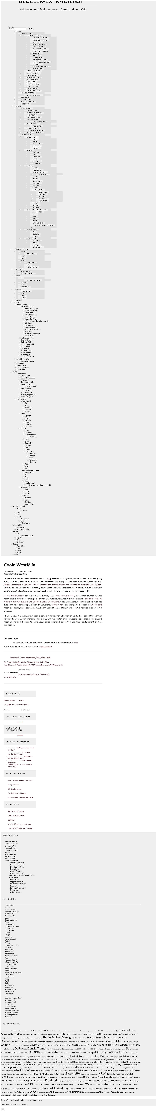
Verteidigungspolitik (35, 130)
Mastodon (25, 97)
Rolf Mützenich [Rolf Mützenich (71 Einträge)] (18, 1081)
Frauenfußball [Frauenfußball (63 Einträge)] (10, 1056)
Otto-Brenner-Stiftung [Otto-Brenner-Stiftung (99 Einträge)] (20, 1077)
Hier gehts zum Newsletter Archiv (16, 705)
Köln (23, 258)
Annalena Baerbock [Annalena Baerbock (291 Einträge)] (10, 1034)
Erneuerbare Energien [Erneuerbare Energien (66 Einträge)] (116, 1049)
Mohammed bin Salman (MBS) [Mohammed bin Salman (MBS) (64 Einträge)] (8, 1074)
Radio (23, 285)
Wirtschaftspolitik (34, 132)
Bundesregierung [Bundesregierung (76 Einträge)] (58, 1041)
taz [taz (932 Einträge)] (107, 1084)
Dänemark (43, 192)
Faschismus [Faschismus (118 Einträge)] (23, 1053)
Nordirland (43, 174)
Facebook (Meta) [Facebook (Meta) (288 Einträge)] (9, 1052)
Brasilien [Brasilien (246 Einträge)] (23, 1041)
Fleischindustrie (39, 121)
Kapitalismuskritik (11, 956)
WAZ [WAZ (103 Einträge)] (29, 1092)
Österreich (37, 181)
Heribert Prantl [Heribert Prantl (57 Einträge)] (52, 1062)
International (26, 135)
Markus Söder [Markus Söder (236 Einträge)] (51, 1070)
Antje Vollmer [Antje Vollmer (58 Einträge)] (49, 1034)
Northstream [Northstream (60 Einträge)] (95, 1074)
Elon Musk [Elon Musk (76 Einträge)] (74, 1049)
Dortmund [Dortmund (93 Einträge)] (53, 1049)
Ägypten (36, 152)
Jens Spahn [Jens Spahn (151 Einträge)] (78, 1065)
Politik (18, 106)
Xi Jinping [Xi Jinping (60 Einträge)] (20, 1095)
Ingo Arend (31, 82)
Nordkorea (37, 143)
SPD (17, 665)
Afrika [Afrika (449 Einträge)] (46, 1030)
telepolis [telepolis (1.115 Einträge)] (115, 1084)
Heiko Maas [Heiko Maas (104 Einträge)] (16, 1062)
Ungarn (36, 207)
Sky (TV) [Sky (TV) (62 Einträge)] (137, 1081)
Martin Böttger (33, 84)
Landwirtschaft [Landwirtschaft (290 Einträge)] (23, 1070)
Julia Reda (36, 55)
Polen (35, 168)
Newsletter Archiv (34, 95)
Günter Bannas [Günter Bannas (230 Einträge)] (118, 1059)
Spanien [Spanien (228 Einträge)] (24, 1084)
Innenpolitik (31, 115)
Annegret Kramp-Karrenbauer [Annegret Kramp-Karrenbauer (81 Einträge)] (28, 1034)
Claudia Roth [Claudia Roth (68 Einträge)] (26, 1045)
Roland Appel (32, 88)
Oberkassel (31, 254)
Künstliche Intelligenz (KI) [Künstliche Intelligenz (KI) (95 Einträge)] (8, 1070)
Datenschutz (26, 99)
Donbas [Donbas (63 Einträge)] (47, 1049)
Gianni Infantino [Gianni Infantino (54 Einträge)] (42, 1059)
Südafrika (36, 161)
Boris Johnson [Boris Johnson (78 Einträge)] (114, 1038)
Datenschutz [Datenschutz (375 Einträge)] (65, 1044)
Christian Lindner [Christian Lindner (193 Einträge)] (16, 1045)
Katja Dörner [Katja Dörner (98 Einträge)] (53, 1068)
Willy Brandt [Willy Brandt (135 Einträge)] (53, 1092)
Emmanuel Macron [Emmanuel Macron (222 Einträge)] (85, 1048)
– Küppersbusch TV (16, 882)
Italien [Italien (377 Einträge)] (30, 1064)
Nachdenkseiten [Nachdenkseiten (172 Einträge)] (26, 1074)
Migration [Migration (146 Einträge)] (136, 1070)
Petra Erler (37, 64)
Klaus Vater (37, 58)
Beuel (23, 251)
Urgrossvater (57, 605)
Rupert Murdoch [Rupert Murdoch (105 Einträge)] (39, 1081)
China (35, 139)
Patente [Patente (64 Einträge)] (55, 1077)
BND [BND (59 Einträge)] (102, 1038)
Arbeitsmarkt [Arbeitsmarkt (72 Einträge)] (56, 1034)
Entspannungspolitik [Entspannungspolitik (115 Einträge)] (100, 1049)
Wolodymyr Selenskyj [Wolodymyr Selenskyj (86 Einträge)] (129, 1092)
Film (22, 293)
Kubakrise (38, 662)
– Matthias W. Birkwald (17, 884)
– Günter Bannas (15, 871)
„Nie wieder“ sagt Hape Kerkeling (20, 828)
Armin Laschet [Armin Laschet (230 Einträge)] (90, 1034)
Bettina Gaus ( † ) (33, 73)
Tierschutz (37, 126)
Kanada (36, 234)
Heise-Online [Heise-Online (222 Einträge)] (25, 1062)
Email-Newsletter (27, 93)
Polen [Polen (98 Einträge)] (72, 1077)
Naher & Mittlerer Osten (36, 210)
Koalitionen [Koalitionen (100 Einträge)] (92, 1068)
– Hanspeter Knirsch (16, 873)
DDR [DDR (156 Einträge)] (74, 1045)
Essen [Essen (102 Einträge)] (123, 1049)
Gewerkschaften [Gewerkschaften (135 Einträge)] (32, 1060)
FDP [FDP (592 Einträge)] (36, 1052)
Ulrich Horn (37, 69)
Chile (35, 243)
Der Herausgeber (27, 102)
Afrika (29, 150)
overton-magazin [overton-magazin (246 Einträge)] (35, 1077)
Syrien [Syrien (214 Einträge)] (82, 1084)
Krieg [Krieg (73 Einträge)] (124, 1068)
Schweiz (36, 185)
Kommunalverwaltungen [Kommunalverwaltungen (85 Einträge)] (108, 1068)
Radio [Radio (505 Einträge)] (86, 1076)
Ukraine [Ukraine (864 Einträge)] (46, 1088)
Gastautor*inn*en (34, 35)
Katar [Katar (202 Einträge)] (46, 1067)
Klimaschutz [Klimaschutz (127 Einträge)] (70, 1068)
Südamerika (31, 238)
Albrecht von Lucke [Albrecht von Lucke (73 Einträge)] (56, 1031)
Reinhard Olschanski (41, 66)
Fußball (19, 300)
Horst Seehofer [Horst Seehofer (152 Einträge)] (61, 1062)
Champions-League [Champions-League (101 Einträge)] (129, 1041)
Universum (9, 1004)
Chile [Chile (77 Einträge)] (136, 1041)
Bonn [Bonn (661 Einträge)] (107, 1037)
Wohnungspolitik (11, 1015)
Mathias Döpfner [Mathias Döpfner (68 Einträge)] (69, 1070)
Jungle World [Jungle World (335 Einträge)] (12, 1067)
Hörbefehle (25, 271)
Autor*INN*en (26, 33)
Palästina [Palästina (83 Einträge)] (50, 1077)
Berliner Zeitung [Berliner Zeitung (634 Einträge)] (61, 1037)
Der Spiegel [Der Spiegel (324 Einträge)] (82, 1045)
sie (48, 579)
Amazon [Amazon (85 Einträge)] (82, 1031)
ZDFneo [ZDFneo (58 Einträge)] (30, 1095)
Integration (9, 952)
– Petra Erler (13, 886)
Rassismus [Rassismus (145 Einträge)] (93, 1077)
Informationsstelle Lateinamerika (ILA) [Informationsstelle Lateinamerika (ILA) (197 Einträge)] (114, 1062)
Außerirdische (10, 916)
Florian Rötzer (17, 662)
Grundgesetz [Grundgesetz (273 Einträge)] (106, 1059)
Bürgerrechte (10, 924)
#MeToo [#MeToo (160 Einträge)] (13, 1031)
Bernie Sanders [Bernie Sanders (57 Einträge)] (83, 1038)
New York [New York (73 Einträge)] (83, 1074)
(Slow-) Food (25, 291)
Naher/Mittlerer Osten (13, 973)
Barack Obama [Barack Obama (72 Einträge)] (23, 1038)
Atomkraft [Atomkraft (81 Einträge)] (110, 1034)
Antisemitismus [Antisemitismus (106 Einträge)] (41, 1034)
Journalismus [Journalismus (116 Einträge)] (105, 1065)
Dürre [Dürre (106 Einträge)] (64, 1049)
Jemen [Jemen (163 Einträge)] (71, 1065)
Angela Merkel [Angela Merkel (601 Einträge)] (121, 1030)
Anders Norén (15, 1104)
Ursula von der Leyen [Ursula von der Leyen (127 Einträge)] (102, 1089)
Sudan (35, 159)
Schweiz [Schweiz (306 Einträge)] (115, 1080)
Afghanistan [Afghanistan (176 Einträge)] (37, 1031)
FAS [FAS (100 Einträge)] (18, 1053)
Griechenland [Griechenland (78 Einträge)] (59, 1060)
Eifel (28, 265)
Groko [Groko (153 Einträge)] (66, 1060)
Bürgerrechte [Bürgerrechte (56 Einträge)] (113, 1041)
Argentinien (37, 247)
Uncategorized (10, 1002)
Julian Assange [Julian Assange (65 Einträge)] (113, 1065)
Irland (35, 177)
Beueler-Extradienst (14, 1100)
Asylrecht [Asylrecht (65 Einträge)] (105, 1034)
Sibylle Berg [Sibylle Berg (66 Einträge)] (122, 1081)
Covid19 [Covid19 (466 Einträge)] (34, 1044)
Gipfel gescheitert (11, 674)
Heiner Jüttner (32, 80)
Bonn (23, 256)
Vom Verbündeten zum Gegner (19, 824)
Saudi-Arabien (38, 223)
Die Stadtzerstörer (15, 789)
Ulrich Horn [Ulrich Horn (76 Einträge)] (72, 1089)
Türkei (35, 203)
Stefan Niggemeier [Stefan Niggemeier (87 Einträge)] (46, 1084)
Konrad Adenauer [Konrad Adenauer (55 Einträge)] (119, 1068)
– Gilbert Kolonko (15, 892)
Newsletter (9, 975)
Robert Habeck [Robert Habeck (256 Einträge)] (7, 1080)
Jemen (35, 221)
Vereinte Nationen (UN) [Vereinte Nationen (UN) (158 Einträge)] (129, 1089)
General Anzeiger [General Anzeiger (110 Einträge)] (6, 1060)
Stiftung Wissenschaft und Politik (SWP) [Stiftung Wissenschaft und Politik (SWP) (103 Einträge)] (63, 1084)
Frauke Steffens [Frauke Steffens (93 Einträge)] (18, 1057)
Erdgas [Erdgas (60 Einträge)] (108, 1049)
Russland (36, 183)
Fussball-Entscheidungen (17, 793)
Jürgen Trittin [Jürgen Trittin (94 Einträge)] (23, 1068)
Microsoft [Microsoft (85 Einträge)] (129, 1070)
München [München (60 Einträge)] (17, 1074)
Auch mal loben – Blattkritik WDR (20, 797)
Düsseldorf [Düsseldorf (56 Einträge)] (68, 1049)
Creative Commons (12, 926)
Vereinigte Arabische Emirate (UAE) (38, 485)
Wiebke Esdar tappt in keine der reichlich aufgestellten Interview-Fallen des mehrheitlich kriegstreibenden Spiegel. (53, 585)
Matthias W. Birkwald (41, 62)
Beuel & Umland (22, 249)
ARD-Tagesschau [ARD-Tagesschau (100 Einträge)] (71, 1034)
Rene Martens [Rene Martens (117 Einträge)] (122, 1077)
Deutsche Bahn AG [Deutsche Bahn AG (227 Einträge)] (96, 1045)
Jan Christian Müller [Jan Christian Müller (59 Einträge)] (61, 1065)
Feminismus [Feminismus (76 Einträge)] (42, 1053)
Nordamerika (32, 229)
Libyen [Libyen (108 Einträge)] (36, 1070)
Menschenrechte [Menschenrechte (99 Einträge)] (109, 1070)
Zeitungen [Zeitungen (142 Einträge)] (35, 1095)
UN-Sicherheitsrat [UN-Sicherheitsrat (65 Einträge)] (85, 1088)
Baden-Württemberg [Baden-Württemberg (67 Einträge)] (14, 1038)
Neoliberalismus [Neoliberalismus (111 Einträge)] (48, 1074)
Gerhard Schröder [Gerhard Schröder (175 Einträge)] (19, 1059)
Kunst (23, 296)
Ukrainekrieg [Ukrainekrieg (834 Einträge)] (60, 1088)
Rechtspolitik (9, 985)
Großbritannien (39, 172)
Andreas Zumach (33, 71)
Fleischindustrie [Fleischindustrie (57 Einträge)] (68, 1052)
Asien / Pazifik (32, 137)
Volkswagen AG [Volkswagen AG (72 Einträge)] (5, 1092)
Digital (23, 282)
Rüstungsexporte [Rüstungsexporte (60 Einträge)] (61, 1081)
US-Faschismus (10, 1006)
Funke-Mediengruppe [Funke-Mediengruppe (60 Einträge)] (89, 1056)
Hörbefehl (8, 947)
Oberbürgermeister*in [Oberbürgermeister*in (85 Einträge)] (122, 1074)
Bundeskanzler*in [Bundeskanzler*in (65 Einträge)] (49, 1041)
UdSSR (31, 665)
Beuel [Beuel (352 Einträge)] (90, 1037)
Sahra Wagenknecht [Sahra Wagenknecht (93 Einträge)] (80, 1081)
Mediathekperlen (27, 273)
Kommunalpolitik (33, 117)
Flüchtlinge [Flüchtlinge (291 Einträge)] (89, 1052)
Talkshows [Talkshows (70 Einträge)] (95, 1084)
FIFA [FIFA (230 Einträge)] (63, 1052)
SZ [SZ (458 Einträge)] (86, 1084)
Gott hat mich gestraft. (16, 816)
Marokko (36, 157)
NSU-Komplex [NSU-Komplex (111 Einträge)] (110, 1074)
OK (3, 1109)
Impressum (25, 104)
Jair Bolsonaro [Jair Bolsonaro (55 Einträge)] (44, 1065)
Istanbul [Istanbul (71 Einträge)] (13, 1065)
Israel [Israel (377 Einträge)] (8, 1064)
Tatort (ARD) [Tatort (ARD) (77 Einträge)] (101, 1084)
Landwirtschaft (33, 119)
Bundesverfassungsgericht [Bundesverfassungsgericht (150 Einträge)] (87, 1041)
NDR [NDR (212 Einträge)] (41, 1074)
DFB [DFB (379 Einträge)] (107, 1044)
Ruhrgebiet (31, 262)
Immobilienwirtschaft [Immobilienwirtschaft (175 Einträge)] (76, 1062)
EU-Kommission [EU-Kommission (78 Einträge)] (134, 1049)
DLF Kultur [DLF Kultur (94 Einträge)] (23, 1049)
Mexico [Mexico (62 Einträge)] (116, 1070)
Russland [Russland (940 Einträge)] (51, 1080)
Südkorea (36, 146)
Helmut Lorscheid (34, 77)
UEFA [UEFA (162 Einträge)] (39, 1089)
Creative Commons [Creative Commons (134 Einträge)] (46, 1045)
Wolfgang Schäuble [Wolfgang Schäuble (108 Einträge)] (117, 1092)
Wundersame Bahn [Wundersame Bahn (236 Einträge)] (9, 1095)
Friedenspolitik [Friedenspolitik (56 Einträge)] (45, 1056)
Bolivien (36, 245)
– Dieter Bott (14, 869)
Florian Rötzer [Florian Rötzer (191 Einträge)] (78, 1052)
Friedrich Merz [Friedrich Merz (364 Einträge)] (76, 1056)
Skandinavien (38, 190)
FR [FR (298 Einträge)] (116, 1052)
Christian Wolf (32, 75)
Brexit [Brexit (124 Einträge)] (30, 1041)
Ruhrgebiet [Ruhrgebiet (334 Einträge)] (28, 1080)
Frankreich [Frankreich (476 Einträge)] (124, 1052)
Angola (36, 154)
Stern (21, 665)
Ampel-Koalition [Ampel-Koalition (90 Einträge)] (99, 1031)
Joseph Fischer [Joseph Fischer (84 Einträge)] (97, 1065)
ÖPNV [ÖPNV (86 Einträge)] (46, 1095)
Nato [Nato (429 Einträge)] (35, 1073)
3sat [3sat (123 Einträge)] (27, 1031)
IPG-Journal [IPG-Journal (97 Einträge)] (133, 1062)
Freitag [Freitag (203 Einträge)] (26, 1056)
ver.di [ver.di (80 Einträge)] (118, 1089)
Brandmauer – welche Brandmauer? (20, 753)
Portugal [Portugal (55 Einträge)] (81, 1077)
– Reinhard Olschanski (17, 888)
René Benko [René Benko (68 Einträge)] (137, 1077)
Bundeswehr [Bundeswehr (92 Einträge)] (101, 1041)
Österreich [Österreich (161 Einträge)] (52, 1095)
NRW (22, 260)
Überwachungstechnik (13, 998)
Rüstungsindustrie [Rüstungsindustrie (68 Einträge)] (69, 1081)
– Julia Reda (13, 877)
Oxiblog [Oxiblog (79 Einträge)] (45, 1077)
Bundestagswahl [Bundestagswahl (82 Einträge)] (73, 1041)
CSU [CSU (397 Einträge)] (55, 1044)
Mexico (35, 236)
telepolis (26, 665)
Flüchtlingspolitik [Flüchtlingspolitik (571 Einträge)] (105, 1052)
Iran (34, 214)
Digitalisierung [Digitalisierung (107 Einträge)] (9, 1049)
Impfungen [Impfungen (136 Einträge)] (89, 1062)
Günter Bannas (38, 46)
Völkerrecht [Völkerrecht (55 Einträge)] (11, 1092)
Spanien (36, 188)
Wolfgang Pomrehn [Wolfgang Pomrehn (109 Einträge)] (104, 1092)
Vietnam (36, 148)
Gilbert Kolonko (39, 44)
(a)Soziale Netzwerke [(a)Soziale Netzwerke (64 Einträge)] (21, 1031)
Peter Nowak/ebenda (64, 596)
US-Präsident (96, 605)
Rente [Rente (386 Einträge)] (131, 1076)
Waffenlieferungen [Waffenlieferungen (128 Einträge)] (20, 1092)
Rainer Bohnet (32, 86)
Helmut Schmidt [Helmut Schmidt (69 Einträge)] (45, 1062)
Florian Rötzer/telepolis (14, 596)
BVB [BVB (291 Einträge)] (107, 1041)
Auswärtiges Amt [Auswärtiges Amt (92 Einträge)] (129, 1034)
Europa (29, 165)
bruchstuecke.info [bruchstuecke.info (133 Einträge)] (38, 1041)
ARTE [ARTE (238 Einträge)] (99, 1034)
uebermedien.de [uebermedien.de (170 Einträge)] (30, 1089)
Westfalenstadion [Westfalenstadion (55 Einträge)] (41, 1092)
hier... (77, 642)
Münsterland (32, 267)
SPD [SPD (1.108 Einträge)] (31, 1084)
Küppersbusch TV (39, 60)
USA (34, 232)
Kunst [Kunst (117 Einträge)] (128, 1068)
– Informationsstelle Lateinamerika (22, 875)
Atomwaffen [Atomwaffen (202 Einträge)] (118, 1034)
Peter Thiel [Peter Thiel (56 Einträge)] (59, 1077)
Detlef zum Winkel (40, 40)
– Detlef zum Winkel (16, 867)
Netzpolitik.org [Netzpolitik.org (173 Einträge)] (60, 1074)
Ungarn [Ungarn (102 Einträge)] (92, 1089)
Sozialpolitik (9, 991)
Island (41, 196)
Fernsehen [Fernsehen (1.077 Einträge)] (53, 1052)
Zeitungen (25, 287)
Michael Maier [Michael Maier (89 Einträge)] (122, 1070)
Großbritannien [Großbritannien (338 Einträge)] (76, 1059)
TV (22, 278)
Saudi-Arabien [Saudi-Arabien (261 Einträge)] (92, 1080)
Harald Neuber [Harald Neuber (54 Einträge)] (9, 1062)
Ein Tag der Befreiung (16, 811)
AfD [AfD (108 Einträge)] (31, 1031)
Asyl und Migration (12, 912)
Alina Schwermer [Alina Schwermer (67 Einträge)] (76, 1031)
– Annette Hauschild (16, 863)
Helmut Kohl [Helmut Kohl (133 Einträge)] (36, 1062)
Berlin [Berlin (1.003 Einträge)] (47, 1037)
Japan (35, 141)
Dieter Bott (37, 42)
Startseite (18, 31)
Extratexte (9, 937)
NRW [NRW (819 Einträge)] (102, 1073)
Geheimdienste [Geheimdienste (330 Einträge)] (129, 1056)
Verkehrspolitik (33, 128)
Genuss (18, 289)
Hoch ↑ (25, 1104)
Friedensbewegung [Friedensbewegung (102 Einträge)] (35, 1057)
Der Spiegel (8, 662)
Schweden (43, 201)
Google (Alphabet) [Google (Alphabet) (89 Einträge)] (51, 1060)
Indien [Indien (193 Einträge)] (95, 1062)
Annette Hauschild (40, 38)
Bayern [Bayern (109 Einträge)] (40, 1038)
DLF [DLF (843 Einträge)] (17, 1048)
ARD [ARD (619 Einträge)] (62, 1033)
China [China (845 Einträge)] (4, 1044)
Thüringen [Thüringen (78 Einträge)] (7, 1089)
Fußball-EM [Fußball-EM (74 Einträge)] (109, 1056)
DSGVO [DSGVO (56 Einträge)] (60, 1049)
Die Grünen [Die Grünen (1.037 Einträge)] (122, 1044)
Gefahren (11, 820)
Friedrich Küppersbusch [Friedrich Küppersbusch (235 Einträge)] (58, 1056)
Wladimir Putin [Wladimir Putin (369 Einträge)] (75, 1091)
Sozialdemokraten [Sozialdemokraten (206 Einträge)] (13, 1084)
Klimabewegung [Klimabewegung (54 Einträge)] (62, 1068)
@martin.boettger (46, 646)
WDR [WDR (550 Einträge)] (34, 1091)
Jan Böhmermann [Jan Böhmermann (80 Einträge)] (51, 1065)
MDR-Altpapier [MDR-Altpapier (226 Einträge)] (83, 1070)
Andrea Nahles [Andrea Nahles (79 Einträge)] (108, 1031)
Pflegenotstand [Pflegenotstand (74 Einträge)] (66, 1077)
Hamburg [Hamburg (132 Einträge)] (129, 1060)
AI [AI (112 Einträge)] (50, 1031)
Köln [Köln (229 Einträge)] (133, 1067)
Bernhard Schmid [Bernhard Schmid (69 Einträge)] (75, 1038)
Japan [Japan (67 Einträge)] (67, 1065)
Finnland (42, 194)
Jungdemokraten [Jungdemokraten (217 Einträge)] (124, 1065)
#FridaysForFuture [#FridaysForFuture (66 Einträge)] (5, 1031)
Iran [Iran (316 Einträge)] (3, 1064)
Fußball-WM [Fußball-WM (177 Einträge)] (117, 1056)
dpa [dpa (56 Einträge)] (57, 1049)
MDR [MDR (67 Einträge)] (74, 1070)
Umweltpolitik (32, 124)
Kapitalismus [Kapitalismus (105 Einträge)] (32, 1068)
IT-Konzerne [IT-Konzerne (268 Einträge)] (21, 1064)
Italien (35, 179)
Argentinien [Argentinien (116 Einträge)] (80, 1034)
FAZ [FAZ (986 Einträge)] (30, 1052)
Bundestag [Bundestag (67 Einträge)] (65, 1041)
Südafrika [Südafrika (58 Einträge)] (90, 1084)
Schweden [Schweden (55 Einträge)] (108, 1081)
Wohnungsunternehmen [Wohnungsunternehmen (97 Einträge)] (90, 1092)
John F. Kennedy (29, 662)
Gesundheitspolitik (34, 113)
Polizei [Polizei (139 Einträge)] (76, 1077)
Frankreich (37, 170)
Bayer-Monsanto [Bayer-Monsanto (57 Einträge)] (34, 1038)
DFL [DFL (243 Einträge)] (112, 1045)
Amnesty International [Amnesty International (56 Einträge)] (89, 1031)
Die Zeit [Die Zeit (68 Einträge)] (3, 1049)
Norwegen (43, 199)
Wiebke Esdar (58, 665)
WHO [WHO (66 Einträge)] (47, 1092)
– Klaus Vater (14, 879)
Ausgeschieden (13, 785)
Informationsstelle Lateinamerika (37, 321)
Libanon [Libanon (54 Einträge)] (32, 1070)
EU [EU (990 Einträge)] (127, 1048)
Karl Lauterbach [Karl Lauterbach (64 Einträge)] (39, 1068)
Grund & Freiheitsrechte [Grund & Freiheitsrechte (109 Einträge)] (92, 1060)
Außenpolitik (32, 110)
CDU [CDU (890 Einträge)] (119, 1041)
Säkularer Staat (10, 989)
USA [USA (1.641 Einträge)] (113, 1088)
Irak (34, 216)
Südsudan (36, 163)
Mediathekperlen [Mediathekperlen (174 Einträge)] (96, 1070)
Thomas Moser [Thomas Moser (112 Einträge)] (126, 1084)
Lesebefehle (20, 269)
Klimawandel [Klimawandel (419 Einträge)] (81, 1067)
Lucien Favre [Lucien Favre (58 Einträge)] (41, 1070)
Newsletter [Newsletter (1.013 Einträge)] (73, 1073)
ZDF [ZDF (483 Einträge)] (25, 1094)
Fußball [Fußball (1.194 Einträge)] (100, 1056)
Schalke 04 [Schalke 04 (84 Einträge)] (103, 1081)
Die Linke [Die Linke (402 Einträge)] (135, 1044)
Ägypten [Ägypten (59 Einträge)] (41, 1095)
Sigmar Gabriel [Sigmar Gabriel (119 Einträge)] (130, 1081)
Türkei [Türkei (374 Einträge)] (20, 1088)
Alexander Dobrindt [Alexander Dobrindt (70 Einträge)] (66, 1031)
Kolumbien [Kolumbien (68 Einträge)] (98, 1068)
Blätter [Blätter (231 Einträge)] (98, 1037)
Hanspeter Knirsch (40, 49)
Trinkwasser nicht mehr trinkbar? (20, 781)
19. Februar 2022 (10, 571)
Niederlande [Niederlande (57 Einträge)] (89, 1074)
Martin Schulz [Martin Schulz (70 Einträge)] (60, 1070)
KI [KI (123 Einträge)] (57, 1068)
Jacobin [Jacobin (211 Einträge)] (37, 1065)
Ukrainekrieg (45, 665)
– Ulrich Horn (14, 890)
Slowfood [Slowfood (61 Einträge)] (3, 1084)
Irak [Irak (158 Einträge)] (139, 1062)
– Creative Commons (16, 865)
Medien (18, 276)
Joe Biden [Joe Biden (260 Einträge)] (87, 1064)
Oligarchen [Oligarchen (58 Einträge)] (11, 1077)
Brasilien (36, 240)
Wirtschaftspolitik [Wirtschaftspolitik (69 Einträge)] (62, 1092)
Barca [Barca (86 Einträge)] (28, 1038)
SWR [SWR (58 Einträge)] (78, 1084)
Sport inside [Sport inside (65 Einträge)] (37, 1084)
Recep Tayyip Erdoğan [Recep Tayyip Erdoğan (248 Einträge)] (108, 1077)
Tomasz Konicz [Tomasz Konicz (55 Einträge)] (13, 1088)
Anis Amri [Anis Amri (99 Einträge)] (133, 1031)
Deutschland (26, 108)
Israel (35, 218)
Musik (23, 298)
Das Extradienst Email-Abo (14, 700)
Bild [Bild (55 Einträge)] (94, 1038)
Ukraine (36, 205)
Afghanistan (37, 212)
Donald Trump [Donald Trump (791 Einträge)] (36, 1048)
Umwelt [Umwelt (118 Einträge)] (78, 1089)
